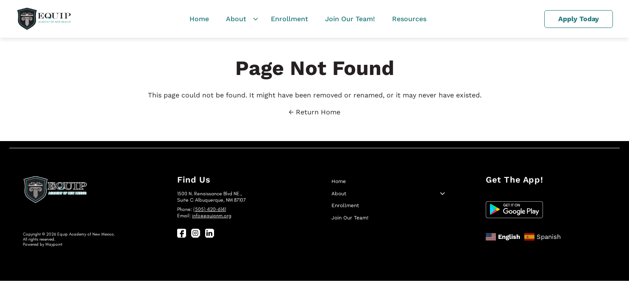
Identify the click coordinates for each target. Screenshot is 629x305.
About (236, 19)
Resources (409, 19)
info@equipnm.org (211, 216)
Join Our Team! (350, 19)
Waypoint (53, 244)
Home (199, 19)
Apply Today (578, 19)
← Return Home (314, 112)
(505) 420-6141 (209, 209)
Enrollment (289, 19)
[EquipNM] (44, 19)
